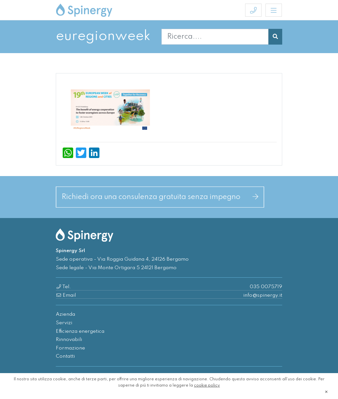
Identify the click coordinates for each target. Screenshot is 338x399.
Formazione (70, 348)
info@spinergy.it (262, 295)
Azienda (65, 314)
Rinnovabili (69, 339)
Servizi (64, 323)
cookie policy (207, 386)
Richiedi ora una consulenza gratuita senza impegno (160, 196)
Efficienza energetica (80, 331)
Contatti (65, 356)
